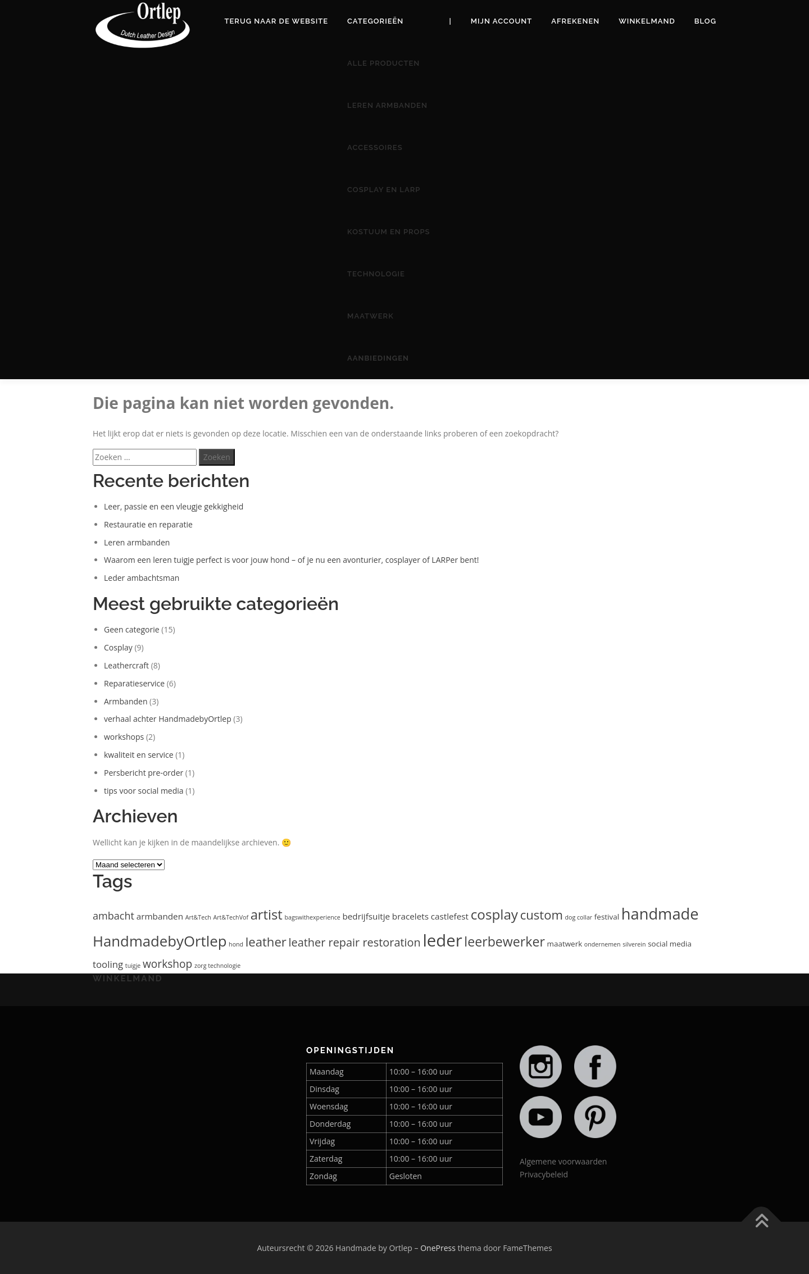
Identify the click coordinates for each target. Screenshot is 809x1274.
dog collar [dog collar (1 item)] (579, 917)
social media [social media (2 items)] (670, 944)
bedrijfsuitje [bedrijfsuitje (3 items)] (366, 916)
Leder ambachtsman (141, 577)
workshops (124, 736)
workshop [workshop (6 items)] (167, 964)
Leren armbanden (387, 105)
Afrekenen (575, 21)
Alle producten (383, 63)
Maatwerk (370, 316)
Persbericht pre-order (143, 772)
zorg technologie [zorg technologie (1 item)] (217, 966)
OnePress (438, 1248)
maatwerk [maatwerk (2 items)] (565, 944)
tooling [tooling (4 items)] (108, 964)
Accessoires (375, 147)
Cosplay (118, 647)
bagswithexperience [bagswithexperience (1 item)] (312, 917)
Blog (705, 21)
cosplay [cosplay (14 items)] (494, 914)
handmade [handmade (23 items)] (660, 913)
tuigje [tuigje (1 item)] (132, 966)
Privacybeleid (544, 1174)
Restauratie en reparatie (148, 524)
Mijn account (502, 21)
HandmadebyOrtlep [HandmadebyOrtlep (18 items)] (159, 941)
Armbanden (125, 701)
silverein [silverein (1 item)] (634, 944)
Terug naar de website (277, 21)
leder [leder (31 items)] (442, 940)
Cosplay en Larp (383, 189)
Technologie (376, 274)
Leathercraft (126, 665)
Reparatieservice (134, 683)
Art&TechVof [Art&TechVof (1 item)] (231, 917)
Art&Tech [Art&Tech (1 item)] (198, 917)
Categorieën (375, 21)
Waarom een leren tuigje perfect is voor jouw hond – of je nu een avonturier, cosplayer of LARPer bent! (291, 559)
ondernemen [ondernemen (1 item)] (602, 944)
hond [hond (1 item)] (236, 944)
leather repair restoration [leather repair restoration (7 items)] (354, 942)
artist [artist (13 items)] (267, 914)
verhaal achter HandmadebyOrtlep (167, 718)
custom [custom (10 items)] (541, 914)
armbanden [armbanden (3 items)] (160, 916)
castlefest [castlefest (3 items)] (450, 916)
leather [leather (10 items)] (266, 941)
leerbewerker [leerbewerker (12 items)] (504, 941)
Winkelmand (647, 21)
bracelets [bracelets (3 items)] (410, 916)
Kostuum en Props (388, 232)
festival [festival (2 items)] (606, 917)
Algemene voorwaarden (563, 1161)
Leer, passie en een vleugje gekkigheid (173, 506)
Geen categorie (132, 629)
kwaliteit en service (139, 754)
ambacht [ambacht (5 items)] (113, 915)
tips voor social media (144, 790)
